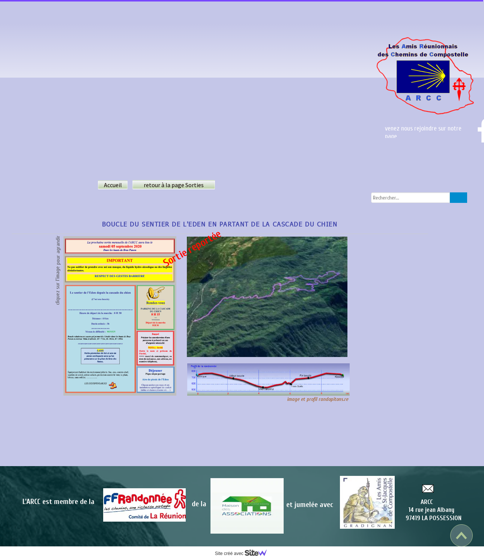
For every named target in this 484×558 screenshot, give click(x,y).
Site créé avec (244, 553)
